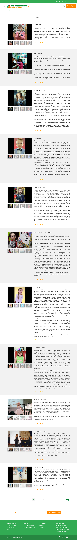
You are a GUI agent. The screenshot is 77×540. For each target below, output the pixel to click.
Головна (8, 11)
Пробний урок (71, 6)
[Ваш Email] (30, 512)
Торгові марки (42, 523)
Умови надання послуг (61, 525)
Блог (8, 529)
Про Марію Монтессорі (29, 527)
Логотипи (41, 525)
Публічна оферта (60, 523)
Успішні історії (10, 527)
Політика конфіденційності (62, 527)
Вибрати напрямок (11, 523)
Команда (25, 523)
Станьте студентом (11, 525)
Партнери (41, 527)
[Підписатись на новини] (54, 512)
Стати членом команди (28, 525)
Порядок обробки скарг (61, 531)
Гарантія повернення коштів (62, 529)
